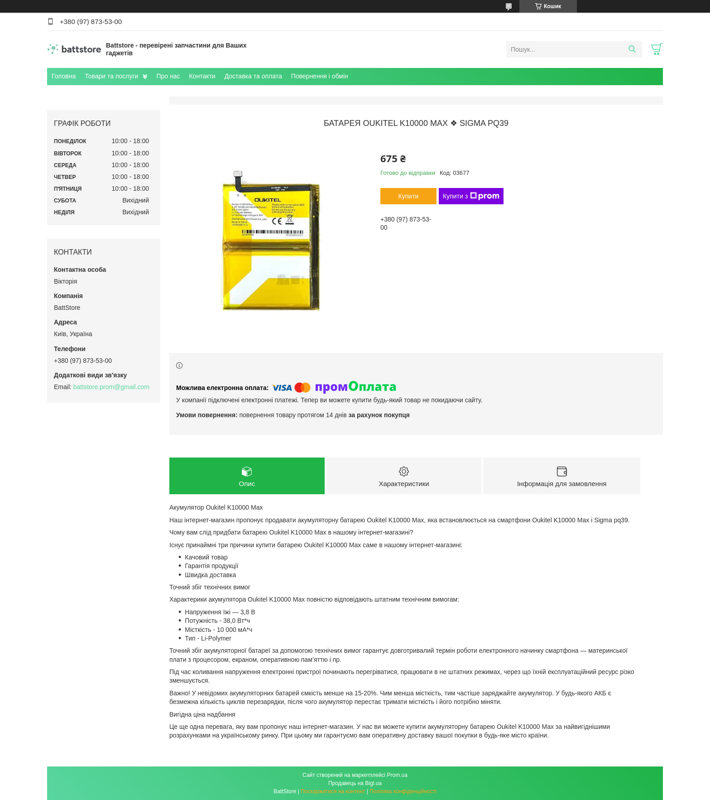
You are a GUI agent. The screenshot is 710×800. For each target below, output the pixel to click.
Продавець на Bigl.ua (355, 783)
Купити (408, 196)
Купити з (471, 196)
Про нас (168, 76)
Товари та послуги (111, 76)
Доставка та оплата (253, 76)
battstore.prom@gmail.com (111, 386)
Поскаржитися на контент (333, 791)
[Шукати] (632, 49)
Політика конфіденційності (403, 791)
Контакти (202, 76)
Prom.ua (397, 775)
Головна (64, 76)
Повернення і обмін (319, 76)
